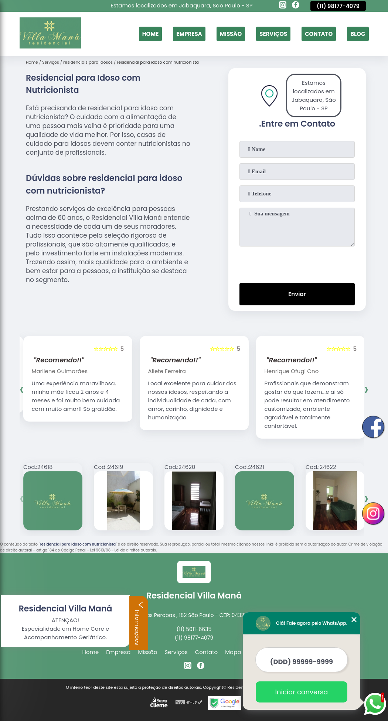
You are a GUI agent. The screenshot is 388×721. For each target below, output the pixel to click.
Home (150, 34)
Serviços (273, 34)
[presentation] (297, 263)
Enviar (297, 294)
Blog (357, 34)
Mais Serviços (287, 652)
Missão (231, 34)
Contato (319, 34)
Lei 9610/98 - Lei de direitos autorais (123, 550)
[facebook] (295, 6)
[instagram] (282, 6)
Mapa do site (243, 652)
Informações (138, 623)
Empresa (189, 34)
